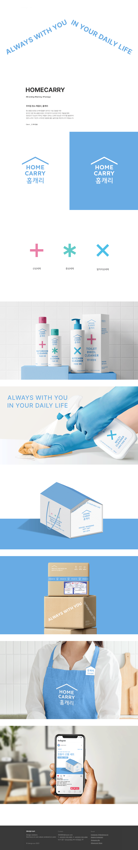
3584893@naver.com (65, 835)
